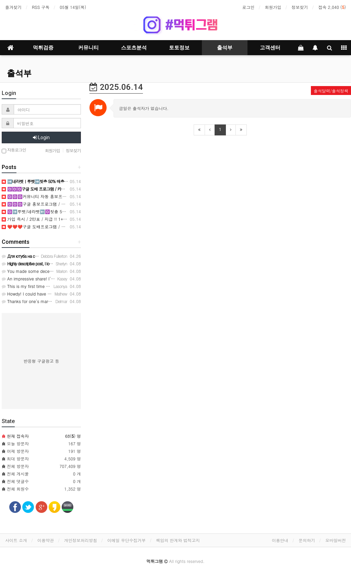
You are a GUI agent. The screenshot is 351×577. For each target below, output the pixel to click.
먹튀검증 (43, 48)
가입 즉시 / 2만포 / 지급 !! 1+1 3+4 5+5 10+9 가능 (52, 219)
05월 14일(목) (73, 7)
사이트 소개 (16, 540)
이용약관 (45, 540)
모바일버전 (335, 540)
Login (41, 137)
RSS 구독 (40, 7)
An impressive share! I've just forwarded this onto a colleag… (63, 278)
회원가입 (273, 7)
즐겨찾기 (13, 7)
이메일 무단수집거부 (126, 540)
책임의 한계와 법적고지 (178, 540)
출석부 (224, 48)
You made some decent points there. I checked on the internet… (67, 271)
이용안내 (280, 540)
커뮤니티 (88, 48)
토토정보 (179, 48)
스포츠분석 (134, 48)
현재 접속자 (18, 436)
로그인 (248, 7)
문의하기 (307, 540)
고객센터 (270, 48)
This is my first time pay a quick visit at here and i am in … (61, 286)
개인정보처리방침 (80, 540)
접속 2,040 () (332, 7)
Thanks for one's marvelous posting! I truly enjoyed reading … (64, 301)
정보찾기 (300, 7)
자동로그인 (14, 150)
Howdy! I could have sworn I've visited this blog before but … (63, 294)
